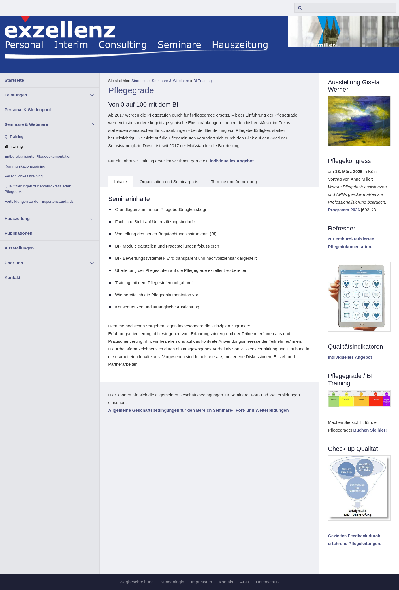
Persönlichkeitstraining (24, 176)
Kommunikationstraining (25, 166)
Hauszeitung (17, 218)
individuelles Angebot (232, 160)
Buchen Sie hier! (370, 430)
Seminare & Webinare (26, 124)
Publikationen (18, 233)
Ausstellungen (19, 248)
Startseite (14, 80)
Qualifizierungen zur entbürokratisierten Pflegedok (38, 189)
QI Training (14, 136)
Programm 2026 (344, 209)
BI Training (14, 146)
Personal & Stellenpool (28, 109)
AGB (244, 582)
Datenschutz (267, 582)
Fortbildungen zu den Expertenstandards (39, 201)
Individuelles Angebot (350, 357)
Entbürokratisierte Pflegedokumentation (38, 156)
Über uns (14, 262)
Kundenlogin (172, 582)
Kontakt (12, 277)
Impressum (201, 582)
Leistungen (16, 94)
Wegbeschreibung (137, 582)
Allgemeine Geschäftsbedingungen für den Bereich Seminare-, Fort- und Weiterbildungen (198, 410)
